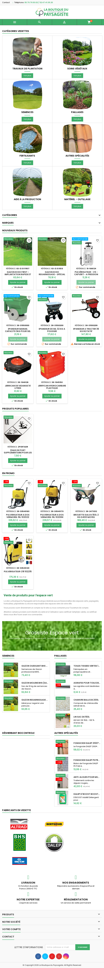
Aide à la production (27, 199)
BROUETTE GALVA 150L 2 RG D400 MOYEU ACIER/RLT (86, 517)
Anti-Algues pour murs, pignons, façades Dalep (87, 777)
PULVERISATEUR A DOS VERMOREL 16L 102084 (52, 516)
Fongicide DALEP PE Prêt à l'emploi (87, 760)
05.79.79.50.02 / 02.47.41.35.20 (38, 2)
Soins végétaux (77, 68)
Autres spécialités (77, 156)
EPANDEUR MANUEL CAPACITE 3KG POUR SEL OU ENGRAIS (18, 331)
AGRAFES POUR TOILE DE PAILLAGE (87, 683)
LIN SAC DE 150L (82, 717)
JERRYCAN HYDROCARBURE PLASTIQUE (52, 387)
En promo (8, 473)
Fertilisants (27, 156)
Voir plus (27, 75)
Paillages (77, 112)
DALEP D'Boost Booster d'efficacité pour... (87, 794)
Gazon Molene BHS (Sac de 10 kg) (34, 683)
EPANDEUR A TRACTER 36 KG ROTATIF (86, 330)
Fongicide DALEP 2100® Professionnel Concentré (87, 743)
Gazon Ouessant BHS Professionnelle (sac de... (34, 666)
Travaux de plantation (27, 68)
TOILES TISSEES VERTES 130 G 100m (87, 666)
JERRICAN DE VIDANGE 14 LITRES (18, 387)
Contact (6, 2)
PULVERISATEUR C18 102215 (18, 571)
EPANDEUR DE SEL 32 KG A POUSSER (52, 330)
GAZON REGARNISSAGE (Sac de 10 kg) (34, 700)
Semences (27, 112)
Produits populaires (15, 408)
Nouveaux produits (15, 230)
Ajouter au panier (17, 282)
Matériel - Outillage (77, 199)
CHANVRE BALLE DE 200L (86, 700)
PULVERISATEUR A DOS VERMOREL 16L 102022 (17, 516)
